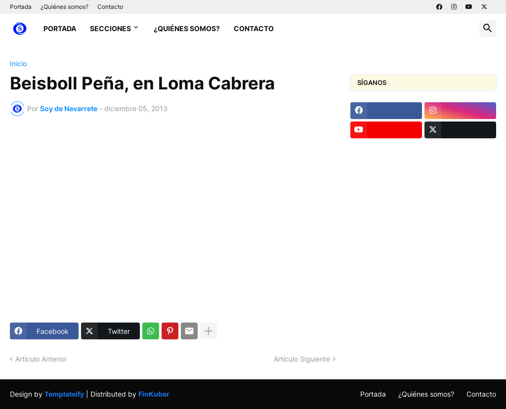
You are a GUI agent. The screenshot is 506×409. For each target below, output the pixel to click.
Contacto (110, 6)
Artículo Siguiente (302, 359)
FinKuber (153, 394)
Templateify (64, 394)
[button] (487, 28)
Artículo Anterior (41, 359)
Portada (21, 6)
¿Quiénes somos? (64, 6)
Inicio (18, 63)
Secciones (110, 28)
